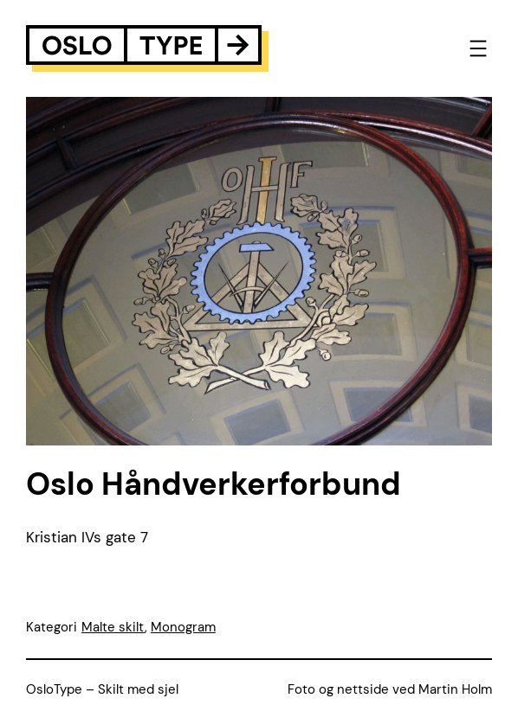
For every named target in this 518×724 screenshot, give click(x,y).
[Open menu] (478, 48)
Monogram (183, 627)
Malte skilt (113, 627)
